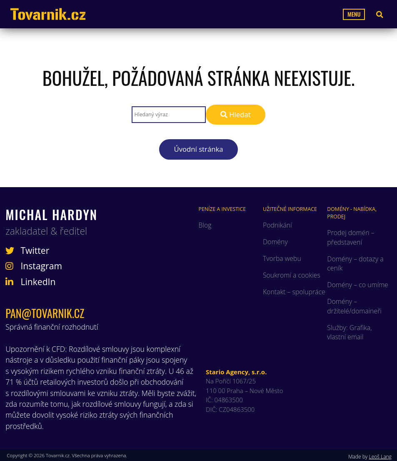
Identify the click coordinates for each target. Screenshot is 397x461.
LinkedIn (30, 281)
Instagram (33, 266)
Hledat (235, 114)
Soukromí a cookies (291, 275)
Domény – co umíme (357, 284)
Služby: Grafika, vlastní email (349, 332)
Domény (275, 241)
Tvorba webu (282, 258)
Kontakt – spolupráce (294, 291)
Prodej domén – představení (350, 237)
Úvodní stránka (198, 149)
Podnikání (277, 225)
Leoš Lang (380, 456)
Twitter (27, 250)
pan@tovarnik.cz (44, 313)
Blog (205, 225)
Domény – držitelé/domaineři (354, 306)
